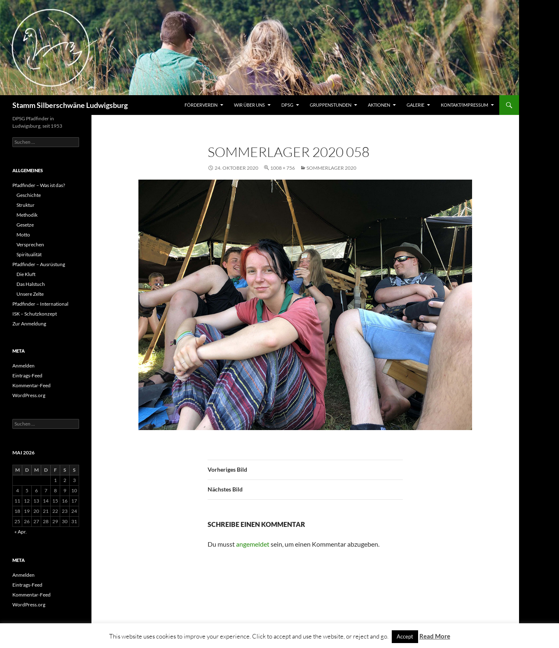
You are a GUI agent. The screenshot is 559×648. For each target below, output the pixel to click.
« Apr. (20, 532)
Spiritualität (29, 254)
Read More (434, 636)
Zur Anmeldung (29, 323)
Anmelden (23, 366)
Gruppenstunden (330, 105)
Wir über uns (249, 105)
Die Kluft (25, 274)
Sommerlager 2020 (331, 168)
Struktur (25, 205)
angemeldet (252, 544)
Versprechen (30, 244)
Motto (23, 235)
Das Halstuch (30, 284)
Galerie (415, 105)
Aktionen (379, 105)
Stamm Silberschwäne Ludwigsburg (70, 105)
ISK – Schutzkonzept (34, 314)
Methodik (26, 215)
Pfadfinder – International (40, 304)
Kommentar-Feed (31, 385)
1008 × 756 (282, 168)
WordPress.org (28, 395)
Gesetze (25, 225)
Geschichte (28, 195)
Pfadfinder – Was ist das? (38, 185)
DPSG (287, 105)
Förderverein (201, 105)
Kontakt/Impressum (464, 105)
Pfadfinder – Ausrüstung (38, 264)
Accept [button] (405, 636)
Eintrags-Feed (27, 375)
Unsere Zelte (30, 294)
